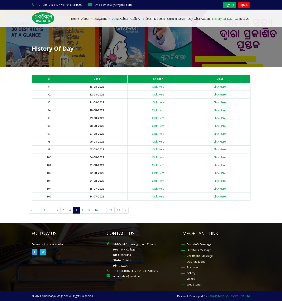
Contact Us (242, 18)
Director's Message (199, 250)
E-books (159, 18)
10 (96, 210)
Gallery (135, 18)
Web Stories (194, 284)
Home (75, 18)
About (86, 18)
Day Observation (199, 18)
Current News (176, 18)
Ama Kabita (120, 18)
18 (110, 210)
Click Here (158, 86)
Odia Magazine (196, 261)
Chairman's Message (200, 256)
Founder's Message (199, 244)
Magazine (102, 18)
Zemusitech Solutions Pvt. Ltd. (229, 296)
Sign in (244, 5)
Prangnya (192, 267)
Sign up (229, 5)
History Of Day (222, 18)
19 (118, 210)
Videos (146, 18)
